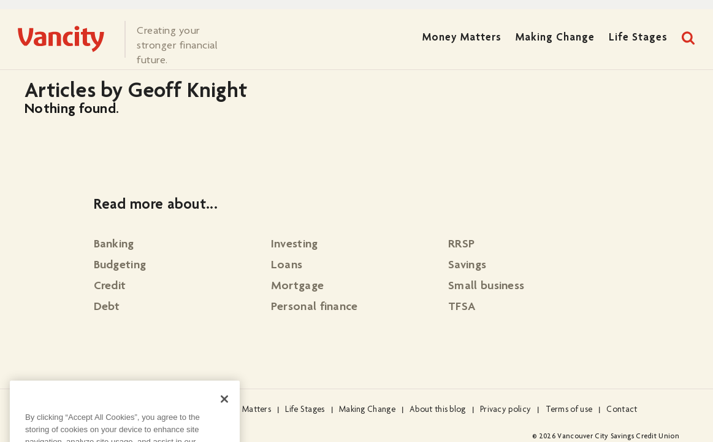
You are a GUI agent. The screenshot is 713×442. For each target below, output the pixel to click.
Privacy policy (505, 410)
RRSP (461, 245)
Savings (467, 266)
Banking (114, 245)
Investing (294, 245)
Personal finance (314, 307)
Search (688, 38)
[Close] (224, 410)
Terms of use (569, 410)
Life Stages (638, 38)
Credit (110, 287)
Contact (621, 410)
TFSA (461, 307)
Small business (486, 287)
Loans (287, 266)
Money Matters (461, 38)
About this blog (438, 410)
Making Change (555, 38)
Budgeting (120, 266)
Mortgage (297, 287)
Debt (107, 307)
